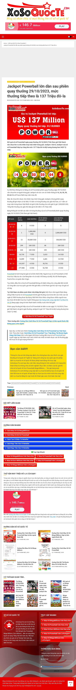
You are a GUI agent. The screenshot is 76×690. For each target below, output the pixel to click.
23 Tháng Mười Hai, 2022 (26, 566)
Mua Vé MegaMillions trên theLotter (20, 456)
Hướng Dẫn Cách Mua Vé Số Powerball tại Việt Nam (47, 331)
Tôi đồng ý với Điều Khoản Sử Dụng (52, 666)
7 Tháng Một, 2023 (58, 552)
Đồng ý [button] (70, 683)
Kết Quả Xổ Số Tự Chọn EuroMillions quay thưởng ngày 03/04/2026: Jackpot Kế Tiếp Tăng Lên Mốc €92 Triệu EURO (9, 600)
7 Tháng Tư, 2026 (23, 416)
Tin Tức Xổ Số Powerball (43, 383)
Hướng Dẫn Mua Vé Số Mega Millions (10, 550)
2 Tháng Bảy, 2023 (24, 539)
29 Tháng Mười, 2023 (27, 100)
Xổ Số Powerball (55, 383)
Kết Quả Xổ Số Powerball (13, 81)
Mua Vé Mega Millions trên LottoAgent (21, 465)
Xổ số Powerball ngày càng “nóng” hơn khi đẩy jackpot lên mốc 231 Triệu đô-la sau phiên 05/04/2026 (45, 412)
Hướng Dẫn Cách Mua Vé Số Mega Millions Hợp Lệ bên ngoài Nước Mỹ (44, 536)
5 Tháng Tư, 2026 (59, 416)
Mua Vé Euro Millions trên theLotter (20, 461)
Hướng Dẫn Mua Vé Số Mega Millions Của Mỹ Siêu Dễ (10, 564)
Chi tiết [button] (39, 685)
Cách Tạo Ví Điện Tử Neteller (17, 439)
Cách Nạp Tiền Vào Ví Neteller (18, 444)
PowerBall (33, 383)
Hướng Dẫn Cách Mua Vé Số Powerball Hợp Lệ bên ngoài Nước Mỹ (10, 536)
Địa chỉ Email (44, 659)
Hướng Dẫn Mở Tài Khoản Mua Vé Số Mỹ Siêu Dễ (44, 564)
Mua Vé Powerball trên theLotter (51, 456)
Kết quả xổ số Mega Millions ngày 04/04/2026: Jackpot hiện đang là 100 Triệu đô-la (56, 586)
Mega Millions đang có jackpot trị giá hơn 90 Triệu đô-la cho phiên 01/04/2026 (56, 600)
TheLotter (53, 517)
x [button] (74, 678)
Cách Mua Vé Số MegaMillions (18, 431)
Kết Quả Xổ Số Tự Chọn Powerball (27, 81)
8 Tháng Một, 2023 (24, 552)
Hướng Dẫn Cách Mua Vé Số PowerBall (44, 550)
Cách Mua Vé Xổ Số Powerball (18, 435)
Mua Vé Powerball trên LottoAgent (51, 461)
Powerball (10, 274)
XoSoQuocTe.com (14, 100)
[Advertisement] (38, 62)
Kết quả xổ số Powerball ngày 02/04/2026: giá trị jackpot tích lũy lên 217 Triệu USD (32, 600)
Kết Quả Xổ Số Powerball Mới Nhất (20, 383)
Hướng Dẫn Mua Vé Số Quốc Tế (18, 514)
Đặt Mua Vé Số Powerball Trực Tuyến (39, 316)
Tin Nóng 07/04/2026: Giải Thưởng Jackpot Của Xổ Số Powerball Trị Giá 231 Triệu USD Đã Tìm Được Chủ (10, 412)
